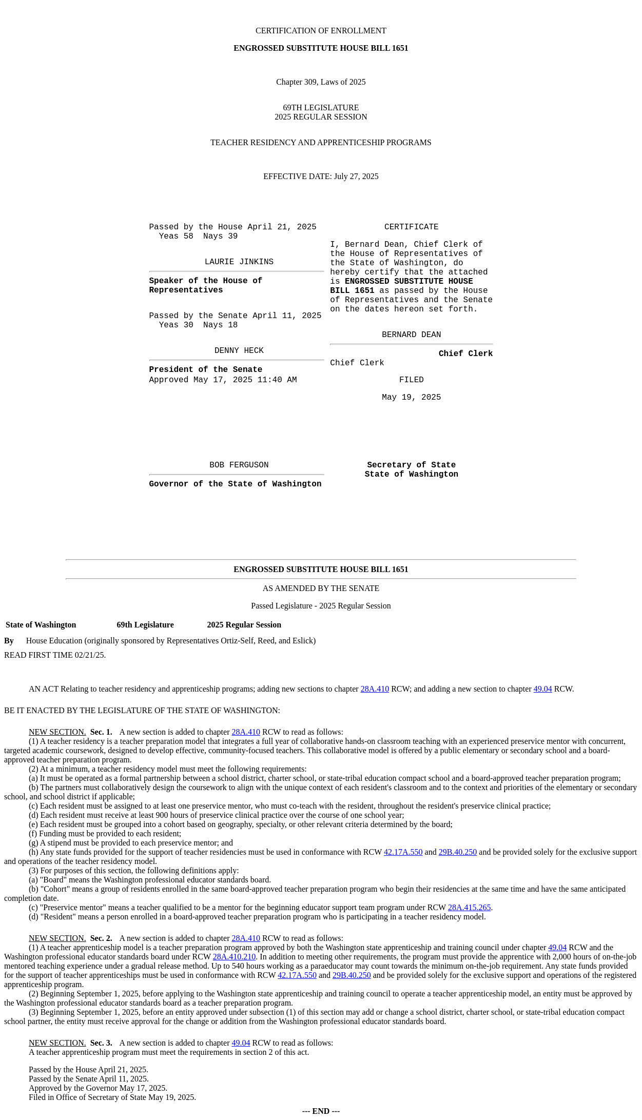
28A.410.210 (234, 956)
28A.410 (375, 688)
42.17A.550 (403, 852)
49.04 (543, 688)
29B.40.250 (458, 852)
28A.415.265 (469, 907)
